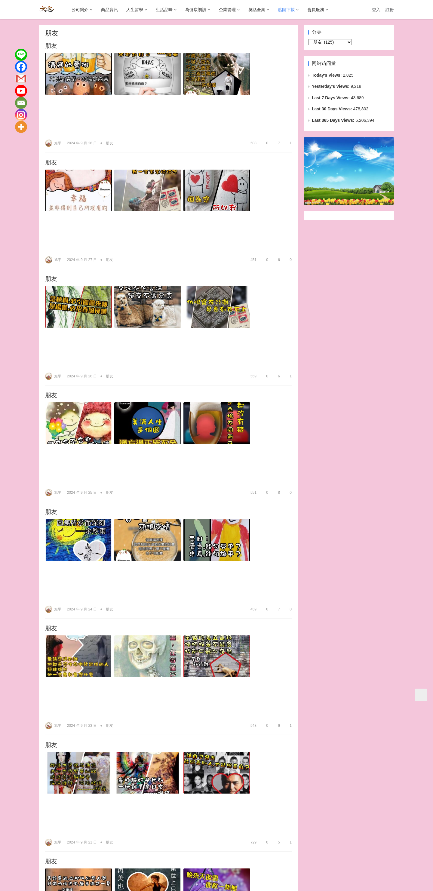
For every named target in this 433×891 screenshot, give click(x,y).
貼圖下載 (286, 9)
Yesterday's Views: (331, 86)
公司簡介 (80, 9)
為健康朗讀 (195, 9)
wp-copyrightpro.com (235, 882)
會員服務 (315, 9)
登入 (376, 9)
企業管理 (227, 9)
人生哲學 (134, 9)
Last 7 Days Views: (331, 97)
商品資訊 (109, 9)
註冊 (389, 9)
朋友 (51, 46)
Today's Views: (327, 75)
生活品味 (164, 9)
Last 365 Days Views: (333, 120)
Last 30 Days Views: (332, 108)
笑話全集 (256, 9)
